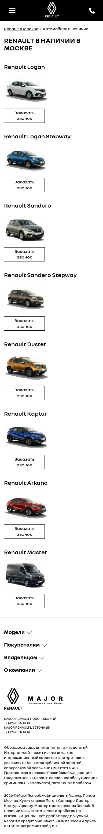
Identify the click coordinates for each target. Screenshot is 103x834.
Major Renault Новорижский (30, 719)
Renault (34, 795)
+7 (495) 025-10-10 (17, 723)
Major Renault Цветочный (27, 727)
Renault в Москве (21, 28)
